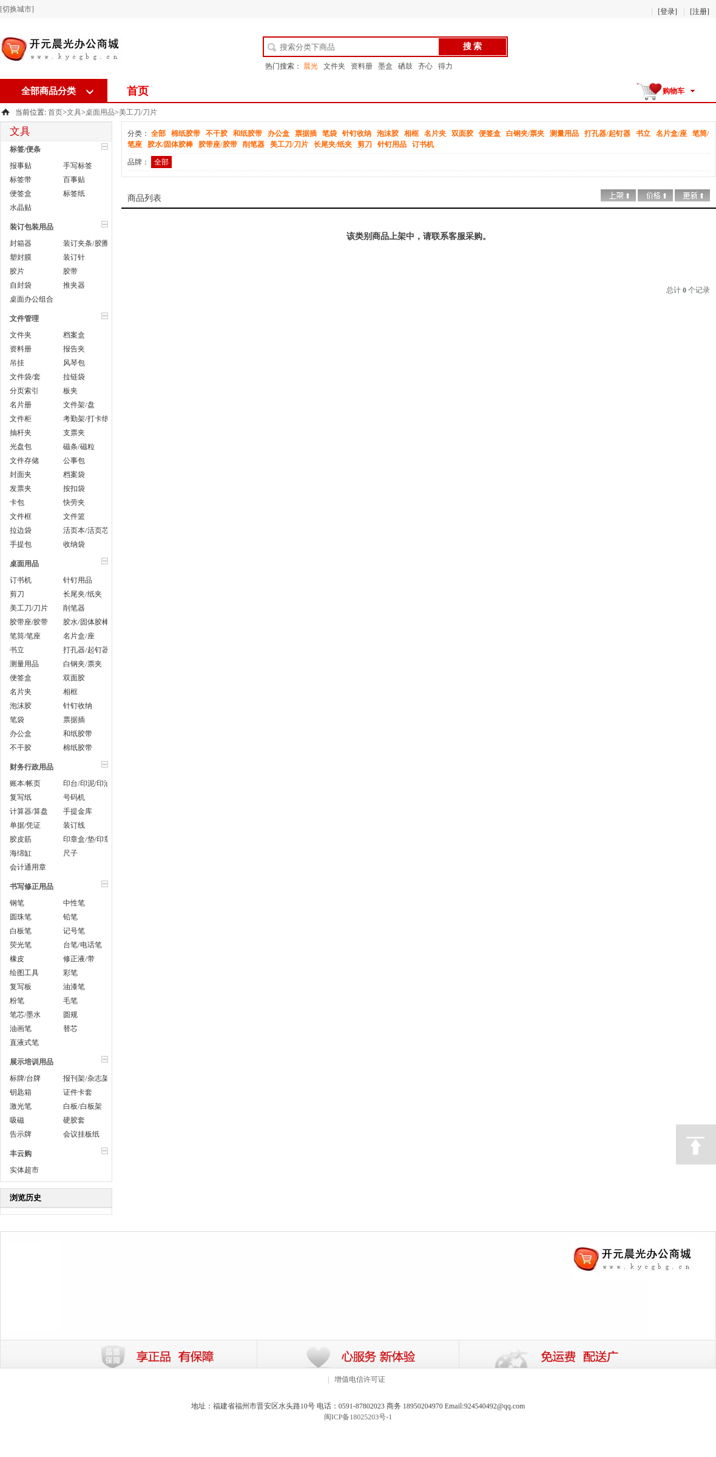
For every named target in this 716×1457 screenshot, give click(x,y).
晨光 (310, 66)
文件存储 (24, 460)
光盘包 (21, 446)
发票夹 (21, 488)
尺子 (70, 853)
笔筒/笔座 (25, 636)
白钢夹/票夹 (82, 664)
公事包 (74, 460)
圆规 (70, 1014)
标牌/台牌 (25, 1078)
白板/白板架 (82, 1106)
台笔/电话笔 (82, 945)
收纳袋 (74, 544)
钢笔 (17, 903)
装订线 (74, 825)
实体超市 (24, 1170)
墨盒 (385, 66)
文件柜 (21, 418)
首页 (138, 91)
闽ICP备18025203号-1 (358, 1417)
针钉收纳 (77, 705)
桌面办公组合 (31, 299)
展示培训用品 (31, 1062)
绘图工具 (24, 973)
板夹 (70, 391)
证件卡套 (77, 1092)
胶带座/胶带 (29, 622)
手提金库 (77, 811)
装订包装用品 (31, 227)
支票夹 (74, 432)
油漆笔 (74, 986)
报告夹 (74, 349)
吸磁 (17, 1120)
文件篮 (74, 516)
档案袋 (74, 474)
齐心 (425, 66)
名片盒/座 (78, 636)
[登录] (667, 11)
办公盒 (21, 733)
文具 (74, 112)
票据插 (74, 719)
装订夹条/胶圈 (86, 243)
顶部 (696, 1144)
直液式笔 (24, 1042)
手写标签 (77, 165)
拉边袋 (21, 530)
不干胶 (21, 747)
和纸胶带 (77, 733)
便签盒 (21, 193)
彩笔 (70, 973)
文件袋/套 (25, 377)
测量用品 (24, 664)
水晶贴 (21, 207)
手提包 (21, 544)
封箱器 (21, 243)
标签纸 (74, 193)
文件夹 (334, 66)
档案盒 (74, 335)
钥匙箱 (21, 1092)
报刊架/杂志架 (86, 1078)
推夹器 (74, 285)
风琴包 (74, 363)
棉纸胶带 (77, 747)
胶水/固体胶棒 (86, 622)
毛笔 (70, 1000)
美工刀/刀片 (138, 112)
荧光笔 (21, 945)
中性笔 (74, 903)
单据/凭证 (25, 825)
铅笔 (70, 917)
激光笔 (21, 1106)
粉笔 (17, 1000)
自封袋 (21, 285)
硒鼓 (405, 66)
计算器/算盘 (29, 811)
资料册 (362, 66)
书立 (17, 650)
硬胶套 (74, 1120)
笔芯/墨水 (25, 1014)
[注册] (699, 11)
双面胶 (74, 678)
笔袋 (17, 719)
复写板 (21, 986)
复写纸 (21, 797)
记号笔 (74, 931)
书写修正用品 (31, 886)
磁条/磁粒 (78, 446)
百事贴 (74, 179)
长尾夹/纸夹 (82, 594)
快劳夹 (74, 502)
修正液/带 (78, 959)
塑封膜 (21, 257)
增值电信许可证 (359, 1379)
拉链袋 (74, 377)
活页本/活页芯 (86, 530)
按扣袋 (74, 488)
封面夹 (21, 474)
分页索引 (24, 391)
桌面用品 (100, 112)
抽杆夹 (21, 432)
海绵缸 (21, 853)
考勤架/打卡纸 (86, 418)
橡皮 (17, 959)
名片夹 (21, 692)
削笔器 (74, 608)
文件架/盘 (78, 405)
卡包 (17, 502)
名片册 (21, 405)
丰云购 (21, 1153)
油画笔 (21, 1028)
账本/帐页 (25, 783)
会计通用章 (28, 867)
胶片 (17, 271)
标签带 (21, 179)
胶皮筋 (21, 839)
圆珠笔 (21, 917)
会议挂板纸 (81, 1134)
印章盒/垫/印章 (87, 839)
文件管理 (24, 318)
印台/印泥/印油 (87, 783)
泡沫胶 (21, 705)
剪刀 (17, 594)
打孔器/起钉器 (86, 650)
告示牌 (21, 1134)
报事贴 (21, 165)
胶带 (70, 271)
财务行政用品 (31, 767)
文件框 (21, 516)
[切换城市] (17, 9)
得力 (445, 66)
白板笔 (21, 931)
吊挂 (17, 363)
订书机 (21, 580)
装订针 (74, 257)
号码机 (74, 797)
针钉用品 (77, 580)
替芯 (70, 1028)
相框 (70, 692)
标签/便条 (25, 149)
